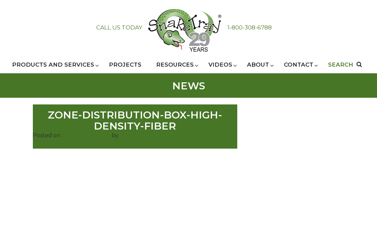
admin (128, 135)
